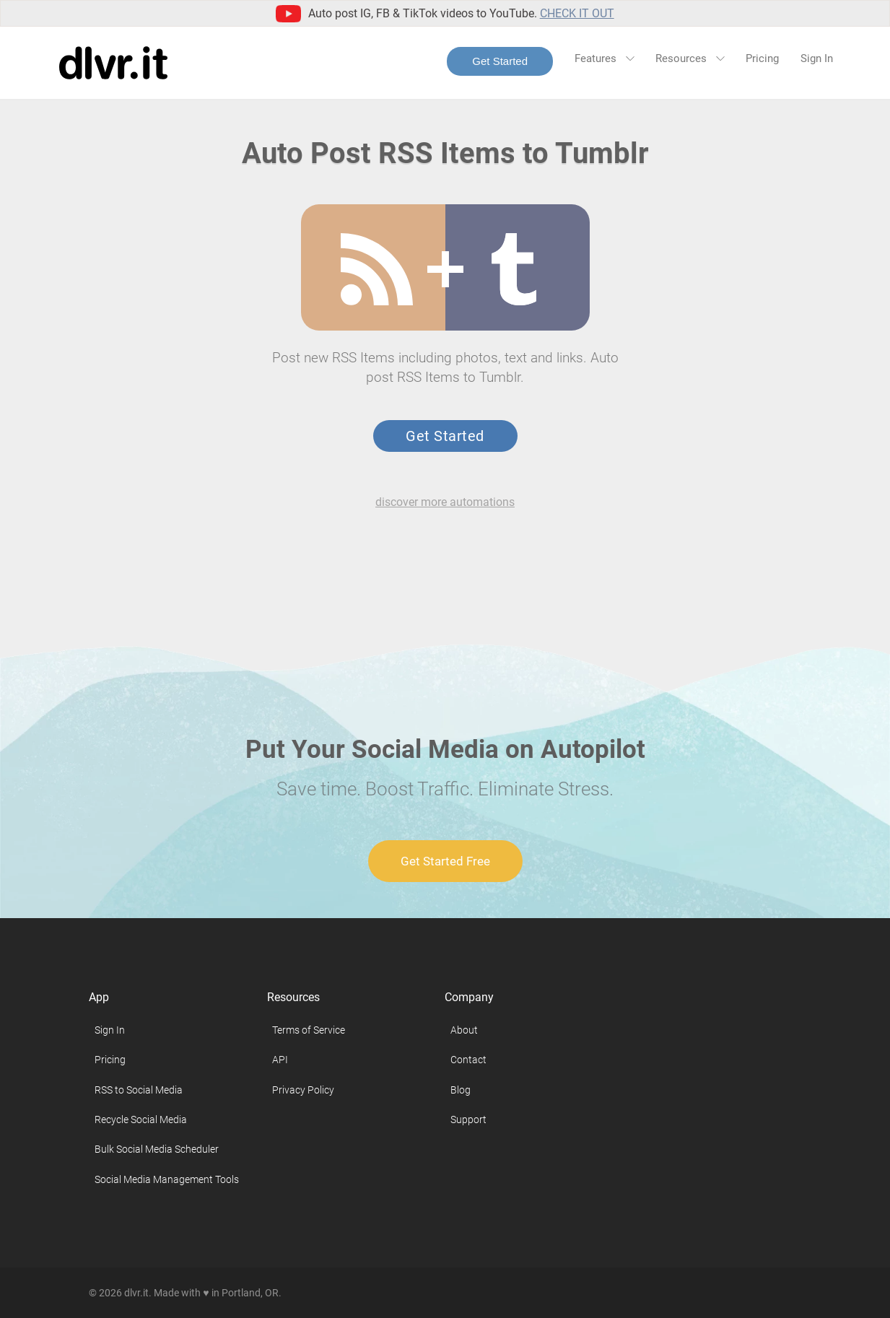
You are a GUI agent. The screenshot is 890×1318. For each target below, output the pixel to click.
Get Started (500, 61)
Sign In (816, 58)
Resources (689, 58)
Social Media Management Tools (167, 1179)
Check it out (577, 13)
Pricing (762, 58)
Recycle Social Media (141, 1119)
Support (468, 1119)
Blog (460, 1090)
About (464, 1030)
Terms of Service (308, 1030)
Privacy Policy (303, 1090)
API (280, 1059)
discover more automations (445, 502)
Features (604, 58)
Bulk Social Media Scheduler (157, 1149)
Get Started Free (445, 861)
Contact (468, 1059)
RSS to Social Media (139, 1090)
